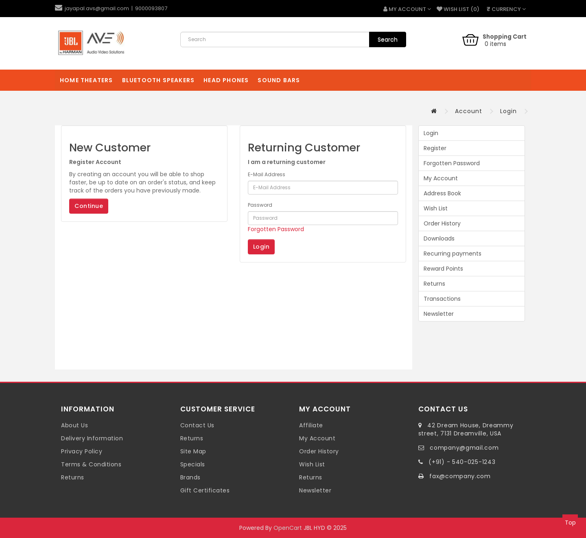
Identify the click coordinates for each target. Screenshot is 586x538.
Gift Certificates (205, 490)
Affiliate (311, 425)
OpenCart (287, 528)
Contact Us (197, 425)
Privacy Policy (81, 451)
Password (260, 204)
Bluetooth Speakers (158, 80)
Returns (434, 284)
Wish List (436, 208)
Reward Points (443, 269)
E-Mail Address (266, 174)
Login (508, 111)
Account (468, 111)
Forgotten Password (276, 229)
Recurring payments (452, 253)
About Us (74, 425)
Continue (88, 206)
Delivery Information (92, 438)
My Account (441, 178)
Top (570, 522)
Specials (192, 464)
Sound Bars (279, 80)
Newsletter (439, 314)
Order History (442, 223)
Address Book (442, 193)
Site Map (193, 451)
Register (435, 148)
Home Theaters (86, 80)
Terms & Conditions (91, 464)
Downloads (439, 238)
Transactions (442, 299)
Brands (190, 477)
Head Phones (226, 80)
